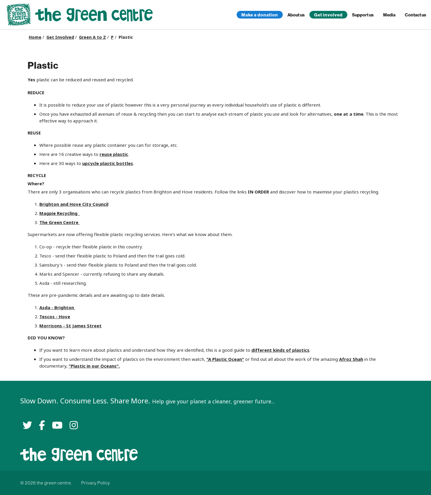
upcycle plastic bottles (107, 163)
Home (35, 37)
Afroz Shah (351, 359)
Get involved (328, 15)
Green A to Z (92, 37)
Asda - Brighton (57, 307)
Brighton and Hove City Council (73, 204)
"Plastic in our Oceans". (94, 366)
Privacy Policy (95, 483)
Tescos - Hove (54, 316)
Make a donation (259, 15)
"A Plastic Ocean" (225, 359)
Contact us (415, 15)
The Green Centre (59, 222)
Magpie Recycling (59, 213)
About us (296, 15)
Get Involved (60, 37)
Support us (363, 15)
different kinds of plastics (280, 350)
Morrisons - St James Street (70, 325)
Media (389, 15)
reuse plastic (114, 154)
